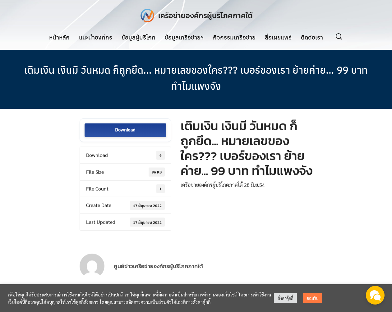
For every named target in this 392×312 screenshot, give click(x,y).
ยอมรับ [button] (312, 298)
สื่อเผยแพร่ (278, 37)
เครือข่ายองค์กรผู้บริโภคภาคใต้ (205, 15)
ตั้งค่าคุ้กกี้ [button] (285, 298)
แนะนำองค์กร (95, 37)
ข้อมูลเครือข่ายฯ (184, 37)
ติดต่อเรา (312, 37)
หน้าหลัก (59, 37)
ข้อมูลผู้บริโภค (138, 37)
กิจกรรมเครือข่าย (234, 37)
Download (125, 131)
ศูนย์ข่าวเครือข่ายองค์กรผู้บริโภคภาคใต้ (158, 272)
